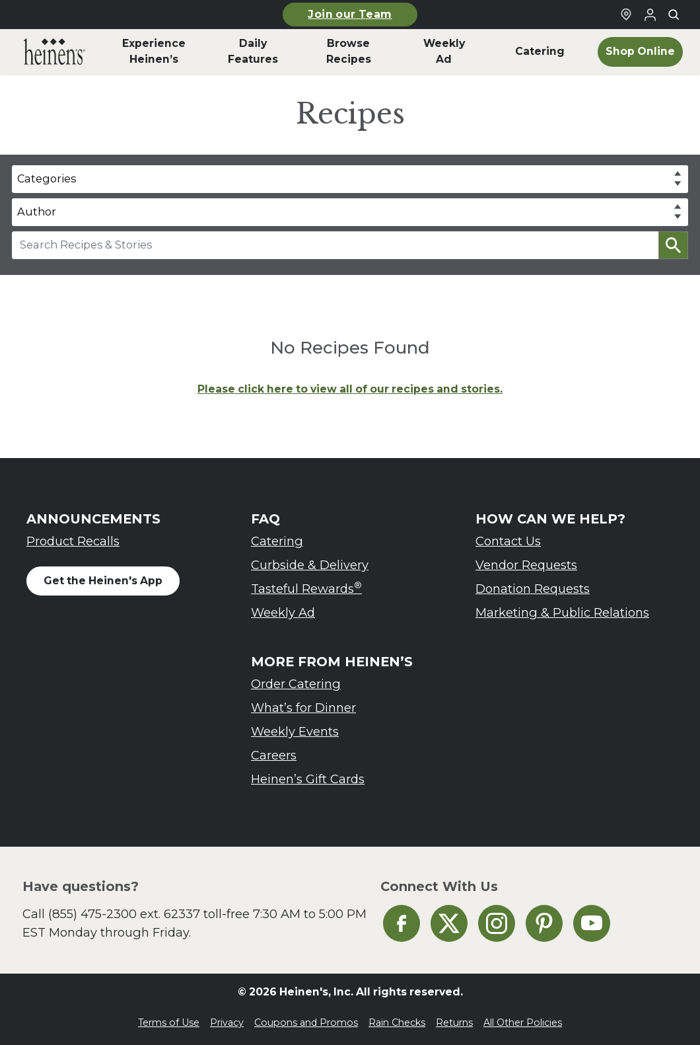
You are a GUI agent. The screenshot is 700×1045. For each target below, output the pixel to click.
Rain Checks (396, 1022)
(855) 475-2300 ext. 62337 (124, 913)
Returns (454, 1022)
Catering (277, 541)
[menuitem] (54, 51)
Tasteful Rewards (306, 588)
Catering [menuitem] (540, 51)
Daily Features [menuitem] (253, 51)
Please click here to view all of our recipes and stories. (350, 389)
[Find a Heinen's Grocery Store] (626, 14)
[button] (673, 245)
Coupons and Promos (306, 1022)
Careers (274, 755)
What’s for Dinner (303, 707)
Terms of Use (168, 1022)
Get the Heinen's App (103, 580)
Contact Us (508, 541)
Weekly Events (295, 731)
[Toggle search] (673, 14)
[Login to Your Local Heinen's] (650, 14)
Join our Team (350, 14)
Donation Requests (532, 588)
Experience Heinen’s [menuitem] (154, 51)
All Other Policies (522, 1022)
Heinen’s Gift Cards (308, 779)
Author (36, 211)
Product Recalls (73, 541)
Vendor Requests (526, 564)
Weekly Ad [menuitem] (444, 51)
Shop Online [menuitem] (640, 51)
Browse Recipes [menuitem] (348, 51)
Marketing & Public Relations (562, 612)
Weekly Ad (283, 612)
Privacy (227, 1022)
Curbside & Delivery (309, 564)
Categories (46, 178)
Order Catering (296, 683)
